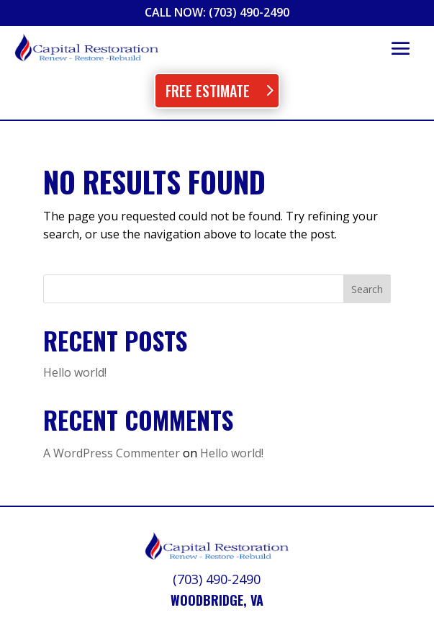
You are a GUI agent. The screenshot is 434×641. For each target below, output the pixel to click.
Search (367, 289)
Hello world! (75, 372)
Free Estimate (208, 91)
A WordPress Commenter (111, 453)
